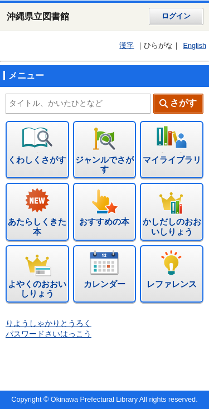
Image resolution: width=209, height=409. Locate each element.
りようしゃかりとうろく (48, 323)
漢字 (126, 46)
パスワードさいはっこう (48, 334)
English (194, 46)
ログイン (176, 16)
